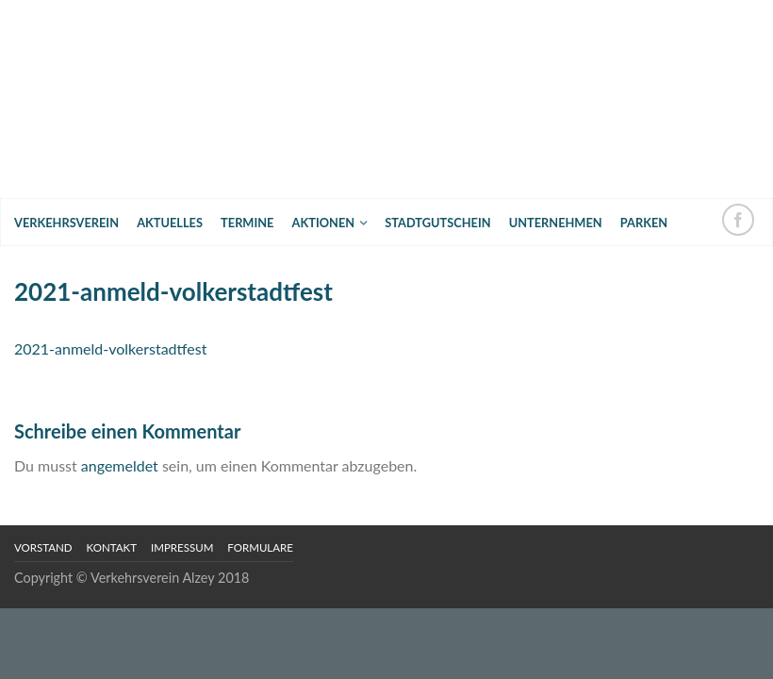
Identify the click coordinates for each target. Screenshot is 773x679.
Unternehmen (555, 222)
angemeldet (119, 465)
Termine (247, 222)
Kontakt (112, 547)
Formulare (260, 547)
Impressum (182, 547)
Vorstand (43, 547)
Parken (643, 222)
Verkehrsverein (66, 222)
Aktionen (323, 222)
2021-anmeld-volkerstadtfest (110, 348)
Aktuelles (170, 222)
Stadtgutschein (437, 222)
